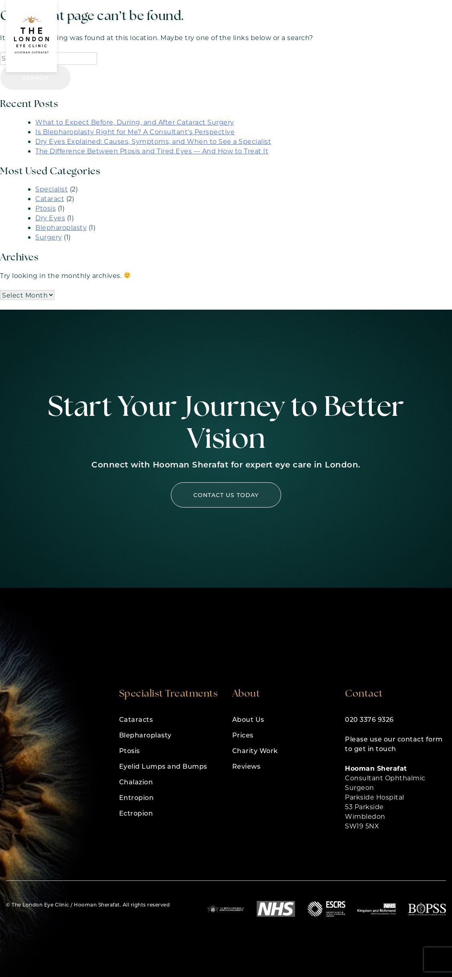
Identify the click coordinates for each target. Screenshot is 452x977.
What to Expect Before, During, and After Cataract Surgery (134, 122)
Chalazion (136, 782)
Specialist (51, 189)
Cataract (49, 198)
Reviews (246, 766)
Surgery (48, 237)
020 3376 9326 (369, 719)
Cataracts (136, 719)
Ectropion (136, 813)
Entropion (136, 797)
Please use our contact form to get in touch (394, 744)
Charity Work (255, 750)
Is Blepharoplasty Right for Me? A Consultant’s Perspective (135, 131)
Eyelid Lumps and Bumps (163, 766)
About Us (248, 719)
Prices (242, 735)
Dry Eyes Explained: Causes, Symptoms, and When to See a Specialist (153, 141)
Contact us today (226, 495)
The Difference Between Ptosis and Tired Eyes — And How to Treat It (151, 151)
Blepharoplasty (61, 227)
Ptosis (45, 208)
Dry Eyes (50, 218)
